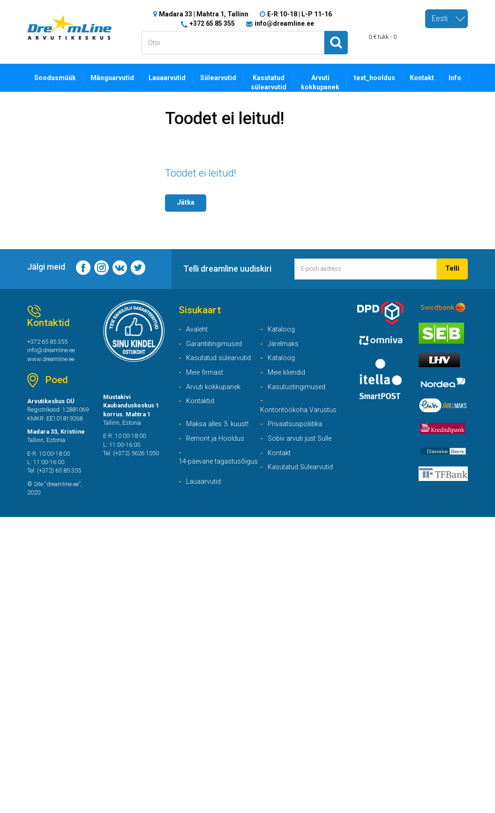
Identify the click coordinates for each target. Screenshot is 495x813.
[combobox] (446, 18)
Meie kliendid (289, 379)
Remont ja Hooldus (217, 459)
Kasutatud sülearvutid (281, 83)
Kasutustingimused (299, 394)
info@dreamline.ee (284, 23)
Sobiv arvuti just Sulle (302, 459)
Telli (452, 270)
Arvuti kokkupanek (334, 83)
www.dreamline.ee (54, 365)
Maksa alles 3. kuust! (220, 444)
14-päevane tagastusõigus (202, 490)
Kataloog (283, 333)
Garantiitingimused (216, 348)
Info (475, 78)
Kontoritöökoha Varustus (286, 424)
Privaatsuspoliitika (297, 444)
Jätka (186, 203)
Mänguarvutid (117, 78)
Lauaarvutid (174, 78)
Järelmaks (285, 348)
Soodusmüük (57, 78)
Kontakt (441, 78)
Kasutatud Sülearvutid (303, 490)
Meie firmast (206, 379)
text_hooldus (391, 78)
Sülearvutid (228, 78)
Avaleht (198, 333)
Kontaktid (202, 409)
